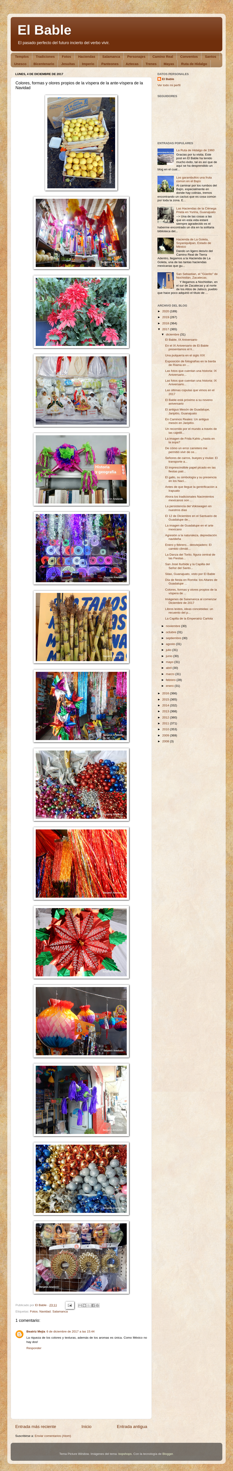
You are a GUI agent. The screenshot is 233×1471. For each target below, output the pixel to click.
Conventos (189, 56)
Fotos (66, 56)
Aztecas (132, 64)
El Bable (44, 30)
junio (169, 656)
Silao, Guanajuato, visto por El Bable (190, 574)
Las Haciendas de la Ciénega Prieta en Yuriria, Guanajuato (196, 210)
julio (169, 650)
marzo (170, 674)
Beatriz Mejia (35, 1331)
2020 (166, 311)
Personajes (136, 56)
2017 (166, 329)
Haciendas (86, 56)
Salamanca (111, 56)
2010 (166, 729)
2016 (166, 693)
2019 (166, 317)
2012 (166, 717)
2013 (166, 711)
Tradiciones (45, 56)
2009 (166, 735)
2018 (166, 323)
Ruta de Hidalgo (194, 64)
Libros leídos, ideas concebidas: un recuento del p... (189, 610)
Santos (210, 56)
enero (170, 686)
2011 (166, 723)
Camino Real (162, 56)
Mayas (169, 64)
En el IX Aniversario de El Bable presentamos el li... (187, 347)
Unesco (20, 64)
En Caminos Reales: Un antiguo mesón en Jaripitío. (187, 421)
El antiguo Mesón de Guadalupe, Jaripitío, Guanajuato (187, 411)
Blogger (167, 1454)
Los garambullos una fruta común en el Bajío (194, 179)
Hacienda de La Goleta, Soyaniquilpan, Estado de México (193, 243)
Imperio (88, 64)
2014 (166, 705)
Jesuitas (68, 64)
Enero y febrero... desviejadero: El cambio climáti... (188, 546)
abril (169, 668)
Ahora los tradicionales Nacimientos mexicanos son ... (189, 498)
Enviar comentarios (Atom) (53, 1436)
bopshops (125, 1454)
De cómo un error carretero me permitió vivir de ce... (186, 449)
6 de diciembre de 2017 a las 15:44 (71, 1331)
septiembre (174, 638)
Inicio (86, 1426)
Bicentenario (43, 64)
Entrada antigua (132, 1426)
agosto (171, 644)
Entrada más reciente (35, 1426)
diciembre (173, 334)
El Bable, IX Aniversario (181, 339)
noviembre (173, 626)
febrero (171, 680)
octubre (171, 632)
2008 (166, 741)
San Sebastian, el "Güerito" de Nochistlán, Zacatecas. (197, 275)
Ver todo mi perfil (168, 85)
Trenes (151, 64)
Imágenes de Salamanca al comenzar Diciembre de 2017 (191, 601)
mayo (170, 662)
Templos (22, 56)
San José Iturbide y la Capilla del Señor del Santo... (187, 565)
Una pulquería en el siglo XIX (185, 355)
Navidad (45, 1311)
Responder (33, 1348)
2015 (166, 699)
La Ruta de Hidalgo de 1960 (195, 150)
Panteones (110, 64)
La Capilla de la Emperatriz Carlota (189, 618)
